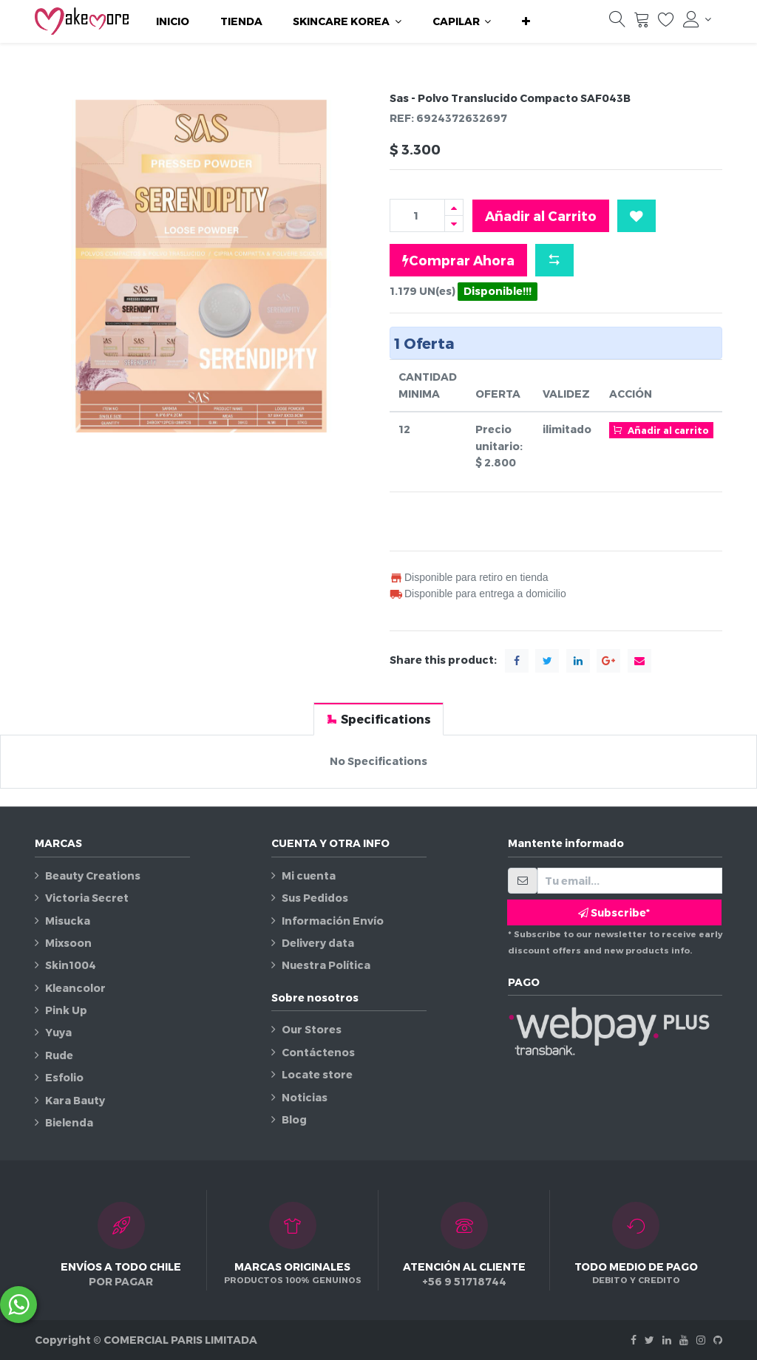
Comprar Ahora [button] (458, 260)
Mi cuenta (309, 875)
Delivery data (318, 942)
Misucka (67, 920)
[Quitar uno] (454, 223)
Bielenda (69, 1122)
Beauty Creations (92, 875)
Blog (294, 1119)
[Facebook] (634, 1339)
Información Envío (333, 920)
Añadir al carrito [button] (661, 429)
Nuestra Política (326, 965)
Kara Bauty (75, 1100)
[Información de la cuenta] (697, 19)
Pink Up (66, 1010)
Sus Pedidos (315, 897)
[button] (526, 21)
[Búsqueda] (617, 23)
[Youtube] (683, 1339)
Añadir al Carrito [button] (541, 215)
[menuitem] (172, 21)
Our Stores (312, 1029)
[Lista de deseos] (666, 23)
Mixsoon (68, 942)
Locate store (317, 1074)
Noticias (304, 1097)
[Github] (717, 1339)
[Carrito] (642, 23)
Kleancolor (75, 988)
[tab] (378, 718)
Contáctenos (318, 1052)
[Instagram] (700, 1339)
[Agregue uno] (454, 207)
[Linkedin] (666, 1339)
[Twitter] (649, 1339)
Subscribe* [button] (614, 912)
